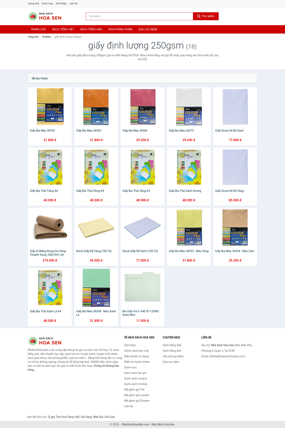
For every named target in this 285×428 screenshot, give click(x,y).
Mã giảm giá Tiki (134, 389)
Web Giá (98, 416)
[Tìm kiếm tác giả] (139, 16)
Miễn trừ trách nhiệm (137, 361)
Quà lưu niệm (147, 29)
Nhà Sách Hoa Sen (162, 424)
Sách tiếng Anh (172, 350)
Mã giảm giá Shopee (136, 400)
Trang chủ (33, 3)
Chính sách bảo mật (136, 350)
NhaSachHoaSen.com (135, 424)
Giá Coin (109, 416)
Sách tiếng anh (91, 29)
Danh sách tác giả (135, 372)
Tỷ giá (51, 416)
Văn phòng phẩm (120, 29)
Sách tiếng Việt (172, 345)
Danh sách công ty (135, 378)
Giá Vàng (86, 416)
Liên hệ (73, 3)
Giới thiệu (61, 3)
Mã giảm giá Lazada (136, 395)
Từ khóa (46, 36)
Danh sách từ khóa (135, 384)
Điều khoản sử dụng (136, 356)
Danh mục (47, 3)
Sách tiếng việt (63, 29)
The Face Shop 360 (67, 416)
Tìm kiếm (206, 16)
